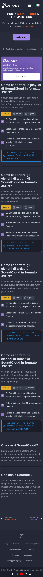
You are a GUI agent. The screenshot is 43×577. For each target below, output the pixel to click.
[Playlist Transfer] (10, 5)
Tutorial (16, 544)
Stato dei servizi (36, 570)
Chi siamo (29, 549)
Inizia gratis (21, 37)
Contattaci (28, 555)
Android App (31, 561)
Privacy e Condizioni (21, 570)
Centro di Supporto (31, 544)
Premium (6, 114)
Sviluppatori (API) (14, 561)
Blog (6, 544)
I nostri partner (15, 549)
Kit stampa (15, 555)
